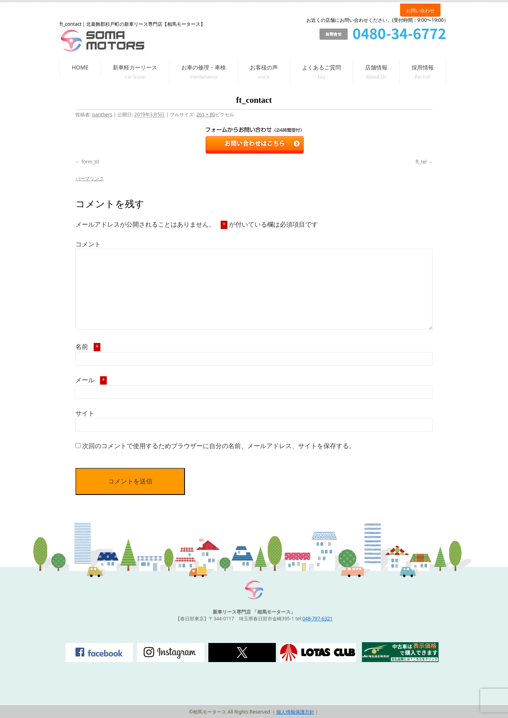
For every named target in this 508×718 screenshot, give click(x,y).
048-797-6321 (317, 618)
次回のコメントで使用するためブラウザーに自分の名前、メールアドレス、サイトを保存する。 (218, 445)
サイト (84, 413)
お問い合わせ (420, 10)
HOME (80, 67)
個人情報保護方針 (295, 711)
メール (91, 379)
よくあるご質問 (321, 67)
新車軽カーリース (135, 67)
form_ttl (90, 161)
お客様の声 (264, 67)
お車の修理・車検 (203, 67)
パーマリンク (89, 178)
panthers (102, 114)
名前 (87, 346)
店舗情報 (376, 67)
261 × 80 (205, 114)
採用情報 (423, 67)
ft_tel (421, 161)
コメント (88, 244)
